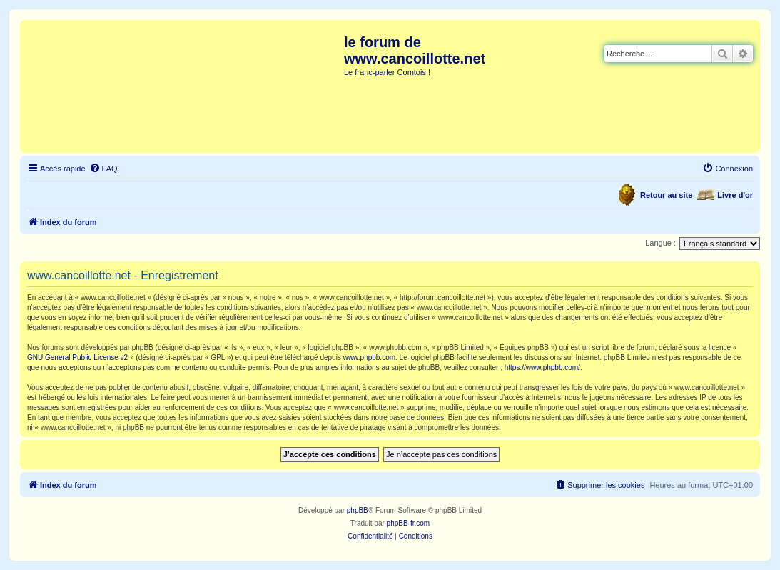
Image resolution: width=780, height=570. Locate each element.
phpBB (357, 510)
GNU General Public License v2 (77, 357)
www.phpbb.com (369, 357)
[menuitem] (103, 168)
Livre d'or (735, 195)
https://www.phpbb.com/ (542, 367)
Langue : (660, 243)
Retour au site (666, 195)
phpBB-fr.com (408, 523)
